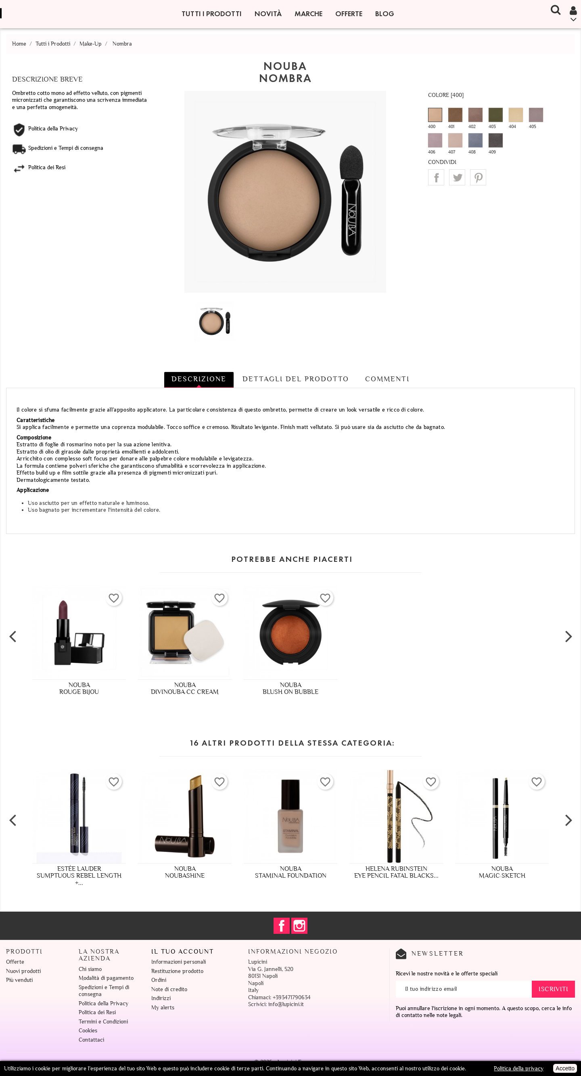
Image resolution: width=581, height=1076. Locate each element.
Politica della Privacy (103, 1003)
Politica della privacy (518, 1068)
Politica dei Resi (97, 1012)
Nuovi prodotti (23, 971)
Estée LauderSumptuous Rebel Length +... (79, 876)
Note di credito (169, 989)
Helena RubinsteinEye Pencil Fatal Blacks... (396, 872)
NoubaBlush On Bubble (290, 688)
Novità (268, 13)
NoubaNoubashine (185, 872)
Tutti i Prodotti (212, 13)
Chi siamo (90, 969)
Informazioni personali (178, 962)
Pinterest (478, 177)
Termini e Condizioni (103, 1022)
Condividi (436, 177)
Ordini (158, 980)
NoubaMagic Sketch (502, 872)
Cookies (88, 1031)
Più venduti (19, 980)
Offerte (348, 13)
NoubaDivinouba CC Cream (185, 688)
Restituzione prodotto (177, 971)
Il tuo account (182, 951)
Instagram (299, 926)
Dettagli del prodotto (295, 379)
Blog (384, 13)
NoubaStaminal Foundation (290, 872)
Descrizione (198, 379)
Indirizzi (161, 998)
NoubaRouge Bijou (79, 688)
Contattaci (91, 1040)
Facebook (282, 926)
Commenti (387, 379)
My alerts (162, 1008)
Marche (308, 13)
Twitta (457, 177)
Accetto (565, 1068)
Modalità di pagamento (106, 978)
